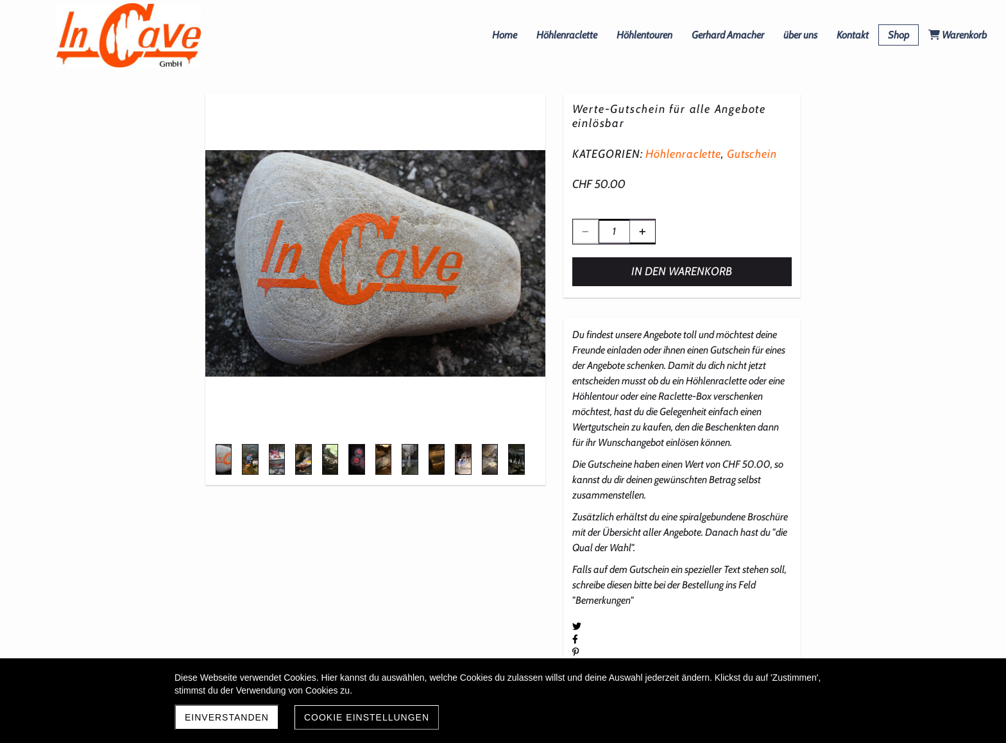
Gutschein (752, 154)
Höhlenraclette (683, 154)
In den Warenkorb (681, 271)
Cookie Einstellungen (366, 717)
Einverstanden (227, 717)
